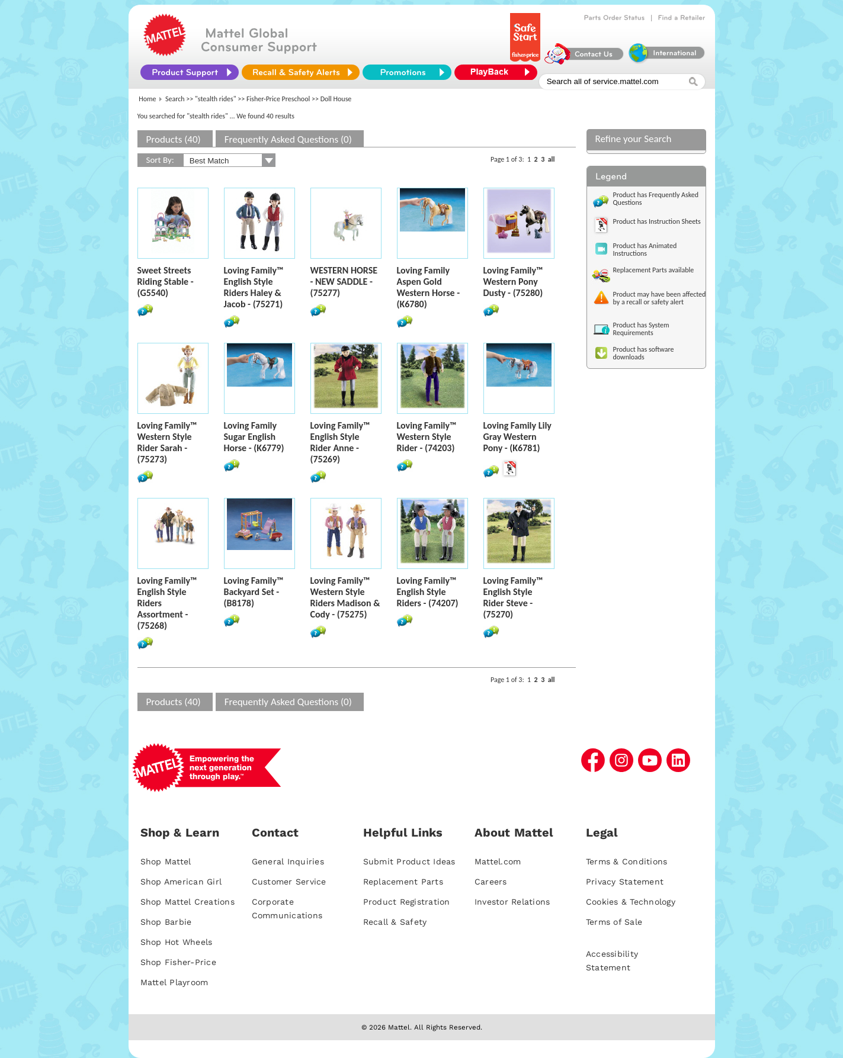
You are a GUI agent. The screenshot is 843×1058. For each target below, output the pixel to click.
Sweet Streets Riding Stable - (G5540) (165, 281)
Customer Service (289, 881)
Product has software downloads (643, 353)
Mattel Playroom (174, 982)
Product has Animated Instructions (645, 250)
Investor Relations (512, 901)
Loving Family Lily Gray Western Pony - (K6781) (517, 437)
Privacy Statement (624, 881)
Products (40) (173, 139)
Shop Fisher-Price (178, 962)
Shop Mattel (165, 861)
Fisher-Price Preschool (278, 99)
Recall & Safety (395, 922)
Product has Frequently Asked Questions (656, 199)
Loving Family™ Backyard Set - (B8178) (254, 592)
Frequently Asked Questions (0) (288, 139)
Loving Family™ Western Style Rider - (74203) (427, 437)
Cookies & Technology (630, 901)
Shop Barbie (166, 922)
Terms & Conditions (627, 861)
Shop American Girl (181, 881)
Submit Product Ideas (409, 861)
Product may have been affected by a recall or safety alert (659, 298)
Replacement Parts (403, 881)
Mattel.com (498, 861)
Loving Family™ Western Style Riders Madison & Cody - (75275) (345, 597)
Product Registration (406, 901)
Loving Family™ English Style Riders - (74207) (428, 592)
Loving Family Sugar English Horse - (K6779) (254, 437)
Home (147, 99)
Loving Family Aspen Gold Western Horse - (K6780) (428, 287)
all (551, 159)
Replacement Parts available (653, 270)
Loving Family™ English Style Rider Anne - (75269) (340, 442)
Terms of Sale (614, 922)
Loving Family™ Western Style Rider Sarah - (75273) (167, 442)
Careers (491, 881)
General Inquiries (288, 861)
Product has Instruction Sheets (657, 221)
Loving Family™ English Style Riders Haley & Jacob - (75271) (254, 287)
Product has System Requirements (641, 329)
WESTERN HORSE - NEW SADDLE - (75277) (344, 281)
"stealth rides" (215, 99)
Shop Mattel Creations (187, 901)
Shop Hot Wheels (176, 942)
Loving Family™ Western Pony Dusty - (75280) (513, 281)
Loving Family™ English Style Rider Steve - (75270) (513, 597)
